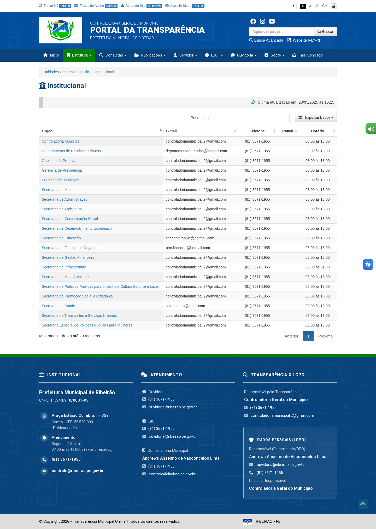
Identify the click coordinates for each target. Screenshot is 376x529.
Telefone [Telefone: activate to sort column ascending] (257, 131)
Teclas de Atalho (96, 6)
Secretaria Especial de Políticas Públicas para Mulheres (87, 325)
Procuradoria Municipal (60, 180)
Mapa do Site (141, 6)
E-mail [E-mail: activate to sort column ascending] (171, 131)
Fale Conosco (307, 55)
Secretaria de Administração (64, 199)
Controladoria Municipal (61, 141)
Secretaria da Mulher (59, 190)
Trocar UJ (55, 6)
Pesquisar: (240, 117)
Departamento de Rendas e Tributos (71, 151)
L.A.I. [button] (214, 55)
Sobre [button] (275, 55)
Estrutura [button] (79, 55)
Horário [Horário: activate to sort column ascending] (317, 131)
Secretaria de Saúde (58, 306)
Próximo (325, 336)
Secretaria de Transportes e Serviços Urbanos (79, 315)
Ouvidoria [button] (244, 55)
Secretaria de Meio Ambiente (65, 277)
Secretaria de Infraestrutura (64, 267)
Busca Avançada (266, 40)
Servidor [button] (185, 55)
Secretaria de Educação (61, 238)
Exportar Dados (315, 117)
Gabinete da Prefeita (58, 161)
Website (303, 40)
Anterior (291, 336)
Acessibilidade (184, 6)
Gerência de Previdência (62, 170)
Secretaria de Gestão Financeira (68, 257)
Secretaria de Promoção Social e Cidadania (77, 296)
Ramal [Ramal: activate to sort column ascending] (287, 131)
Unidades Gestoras (59, 72)
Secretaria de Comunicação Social (70, 219)
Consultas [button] (113, 55)
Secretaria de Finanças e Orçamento (72, 248)
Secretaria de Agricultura (62, 209)
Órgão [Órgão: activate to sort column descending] (47, 131)
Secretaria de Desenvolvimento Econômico (77, 228)
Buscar (325, 32)
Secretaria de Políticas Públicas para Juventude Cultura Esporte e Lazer (100, 286)
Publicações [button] (150, 55)
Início (51, 55)
